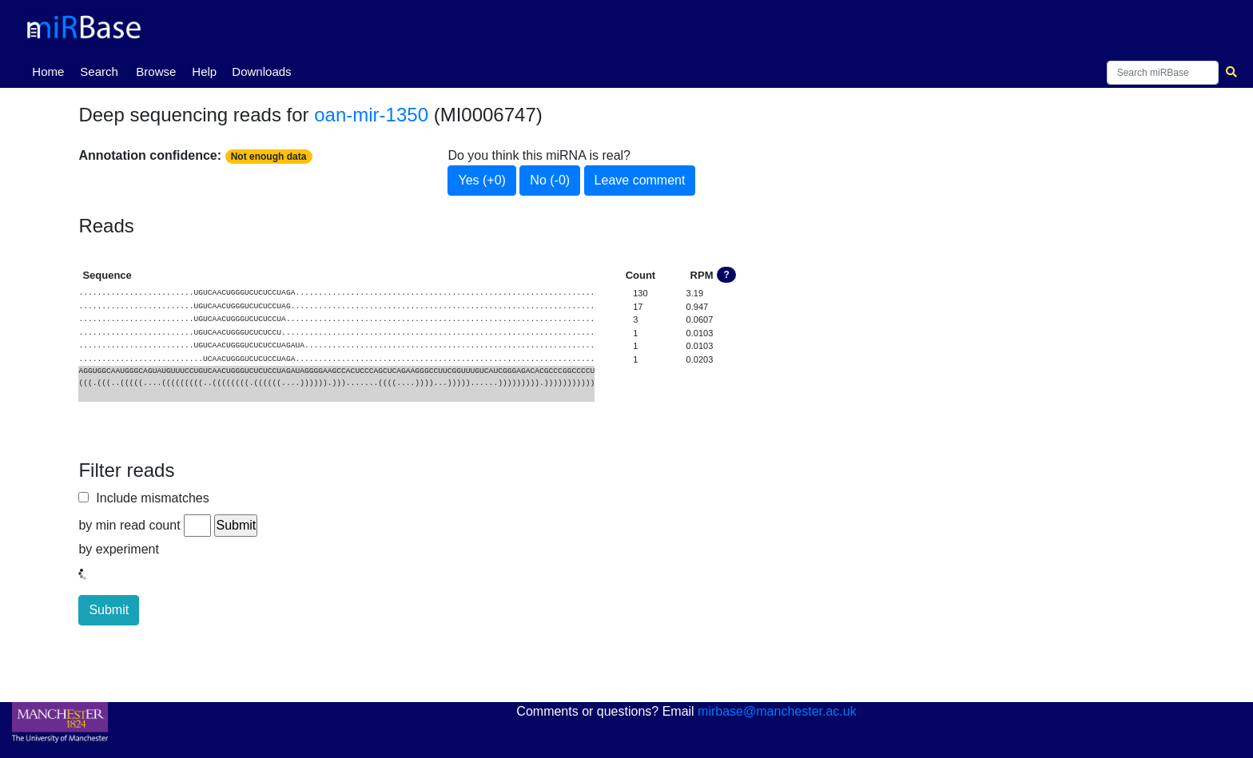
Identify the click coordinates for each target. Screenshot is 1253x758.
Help (204, 71)
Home (51, 70)
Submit (109, 610)
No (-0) (550, 180)
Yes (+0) (481, 180)
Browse (156, 71)
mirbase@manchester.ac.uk (777, 711)
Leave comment (640, 180)
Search (99, 71)
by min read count (129, 525)
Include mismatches (149, 498)
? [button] (727, 274)
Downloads (261, 71)
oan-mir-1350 (371, 114)
